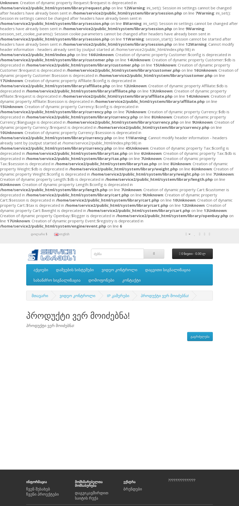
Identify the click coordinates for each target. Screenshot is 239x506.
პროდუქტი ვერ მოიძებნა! (165, 295)
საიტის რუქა (86, 498)
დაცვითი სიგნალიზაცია (168, 269)
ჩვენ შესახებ (38, 488)
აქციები (40, 269)
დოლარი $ (39, 234)
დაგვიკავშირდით (91, 492)
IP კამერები (118, 295)
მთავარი (40, 295)
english (61, 234)
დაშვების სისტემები (75, 269)
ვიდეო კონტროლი (119, 269)
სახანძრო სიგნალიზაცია (57, 280)
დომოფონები (101, 280)
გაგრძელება (200, 336)
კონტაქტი (131, 280)
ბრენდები (132, 488)
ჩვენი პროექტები (42, 494)
